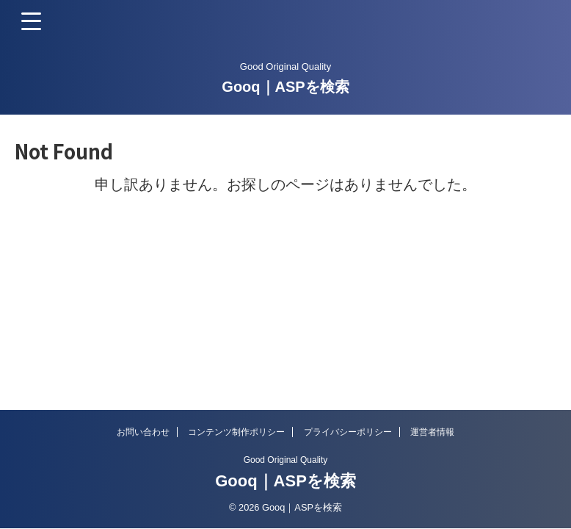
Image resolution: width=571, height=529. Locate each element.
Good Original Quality (286, 460)
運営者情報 (432, 432)
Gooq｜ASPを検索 (285, 87)
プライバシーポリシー (348, 432)
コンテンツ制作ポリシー (236, 432)
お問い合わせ (143, 432)
